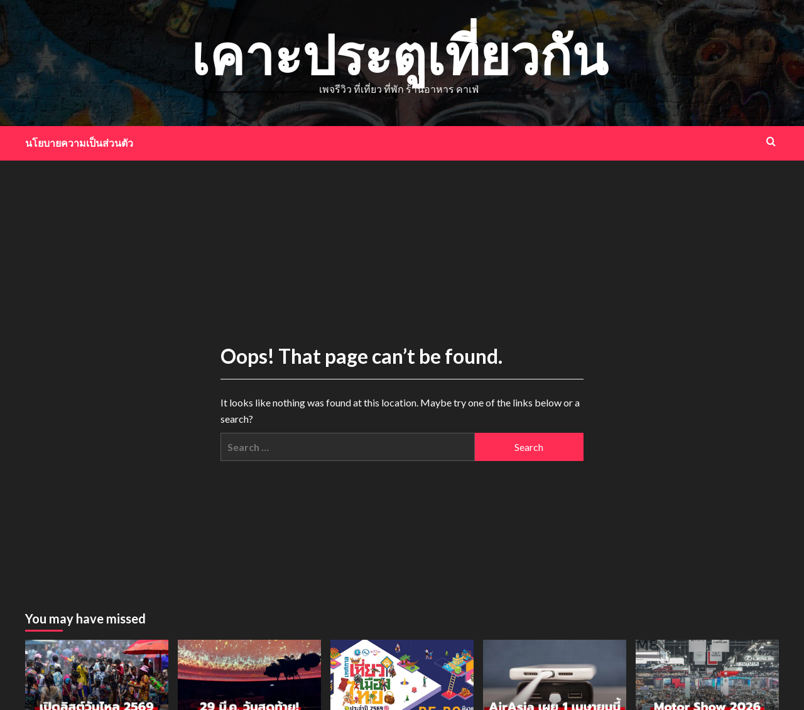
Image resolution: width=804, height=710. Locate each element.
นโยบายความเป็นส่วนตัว (79, 143)
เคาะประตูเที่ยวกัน (399, 54)
